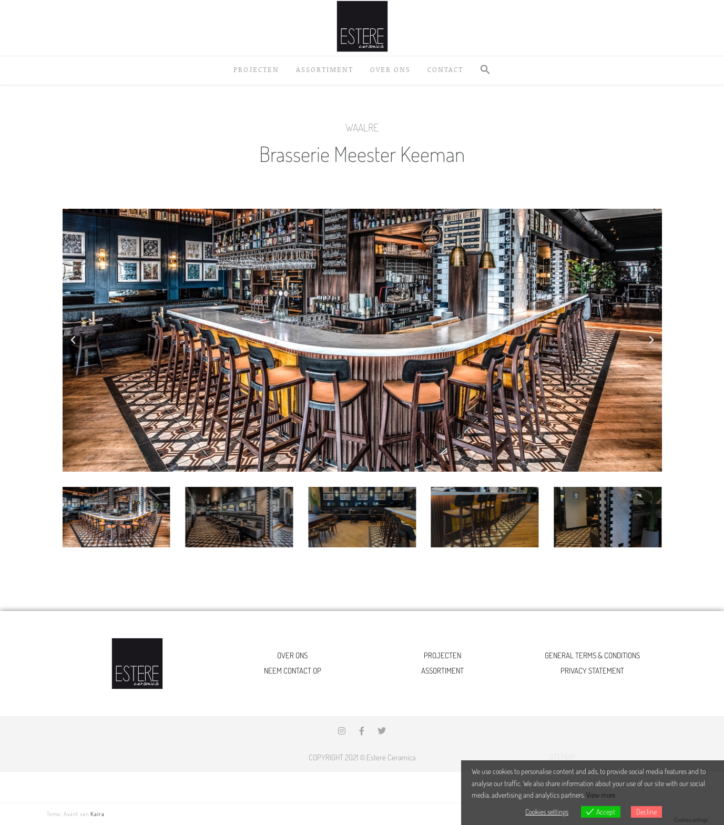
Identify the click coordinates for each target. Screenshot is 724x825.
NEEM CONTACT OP (292, 671)
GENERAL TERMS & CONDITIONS (592, 655)
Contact (445, 69)
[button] (485, 70)
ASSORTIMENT (442, 671)
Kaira (97, 814)
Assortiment (324, 69)
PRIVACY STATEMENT (592, 671)
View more (600, 794)
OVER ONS (292, 655)
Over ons (390, 69)
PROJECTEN (442, 655)
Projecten (256, 69)
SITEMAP (561, 757)
